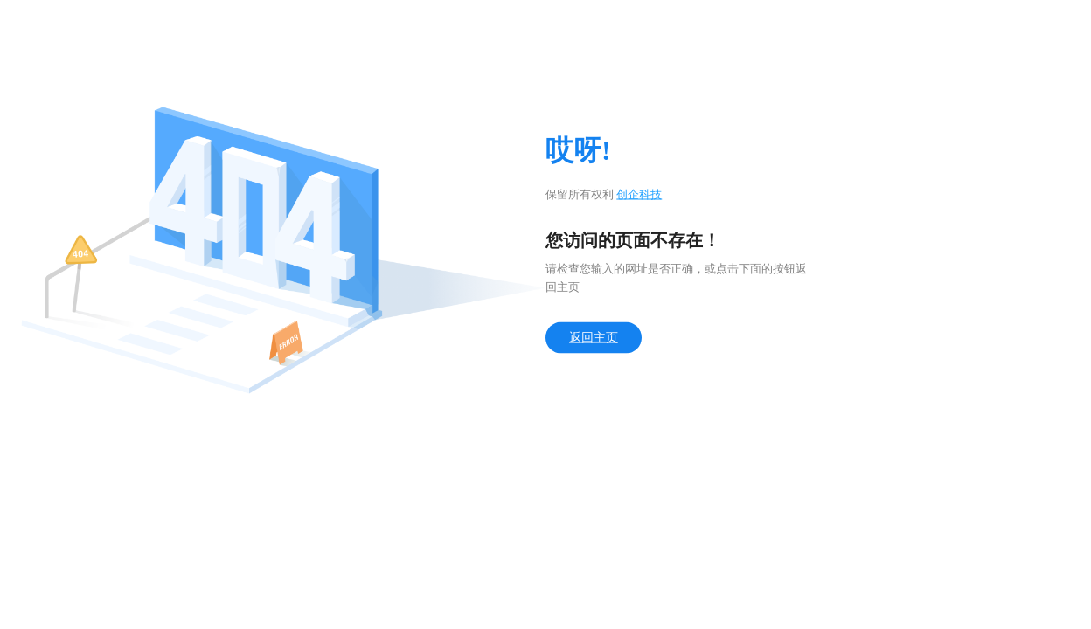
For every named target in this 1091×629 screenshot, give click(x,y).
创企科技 (639, 194)
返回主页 (593, 337)
